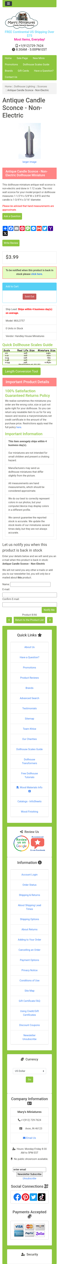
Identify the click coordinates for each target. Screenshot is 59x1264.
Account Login (29, 874)
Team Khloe (29, 728)
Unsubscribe (29, 1178)
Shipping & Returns (29, 895)
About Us (29, 647)
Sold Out (29, 296)
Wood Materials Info (29, 789)
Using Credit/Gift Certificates (29, 1013)
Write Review (11, 242)
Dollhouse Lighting (24, 86)
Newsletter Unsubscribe (29, 1037)
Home (8, 58)
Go (29, 1079)
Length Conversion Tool (21, 371)
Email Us (29, 1137)
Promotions (11, 64)
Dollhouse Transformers (29, 761)
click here (36, 274)
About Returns (29, 929)
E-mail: (6, 589)
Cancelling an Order (29, 949)
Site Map (29, 990)
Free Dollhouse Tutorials (29, 775)
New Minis (39, 58)
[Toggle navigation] (8, 3)
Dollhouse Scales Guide (36, 64)
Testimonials (29, 708)
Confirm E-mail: (11, 599)
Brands (9, 70)
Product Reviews (29, 677)
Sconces (42, 86)
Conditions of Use (29, 980)
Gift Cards (23, 70)
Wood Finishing (29, 811)
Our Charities (29, 739)
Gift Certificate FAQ (29, 1000)
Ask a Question (12, 216)
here (18, 427)
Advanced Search (29, 698)
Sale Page (22, 58)
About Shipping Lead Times (29, 907)
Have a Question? (43, 70)
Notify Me (49, 609)
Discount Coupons (29, 1025)
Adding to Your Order (29, 939)
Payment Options (29, 960)
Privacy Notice (29, 970)
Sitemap (29, 718)
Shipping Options (29, 919)
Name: (6, 584)
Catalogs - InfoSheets (29, 801)
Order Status (29, 884)
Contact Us (11, 77)
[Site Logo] (29, 20)
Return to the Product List (29, 619)
